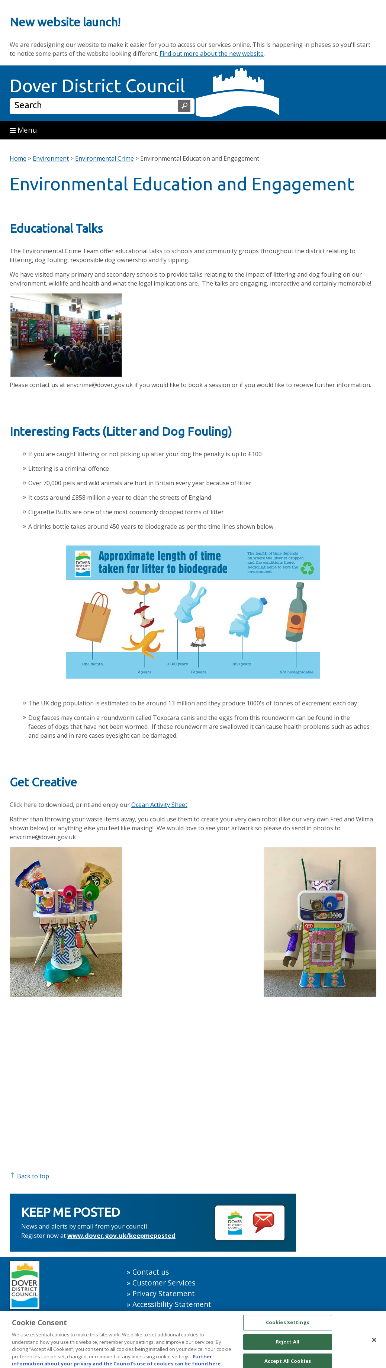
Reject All (287, 1344)
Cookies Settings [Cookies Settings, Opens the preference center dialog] (287, 1325)
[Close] (374, 1343)
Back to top (29, 1176)
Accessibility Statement (171, 1304)
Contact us (150, 1272)
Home (18, 158)
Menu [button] (23, 130)
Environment (51, 158)
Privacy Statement (163, 1293)
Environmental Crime (104, 158)
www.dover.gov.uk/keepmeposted (121, 1235)
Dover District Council (97, 85)
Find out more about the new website (212, 53)
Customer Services (163, 1283)
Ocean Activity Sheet (159, 805)
